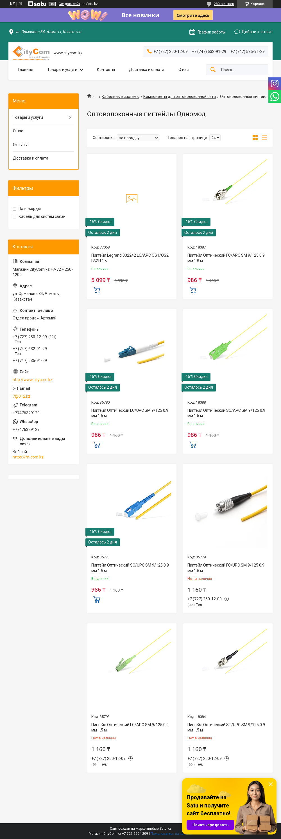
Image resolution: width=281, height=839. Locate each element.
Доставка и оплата (146, 69)
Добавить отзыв (257, 32)
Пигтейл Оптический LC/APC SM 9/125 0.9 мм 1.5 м (130, 727)
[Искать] (213, 70)
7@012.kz (21, 396)
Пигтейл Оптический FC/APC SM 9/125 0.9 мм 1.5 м (226, 258)
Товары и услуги (62, 69)
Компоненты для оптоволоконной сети (179, 96)
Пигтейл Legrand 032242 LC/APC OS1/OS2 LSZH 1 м (130, 258)
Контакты (106, 69)
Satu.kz (165, 829)
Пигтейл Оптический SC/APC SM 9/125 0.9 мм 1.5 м (226, 413)
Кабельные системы (120, 96)
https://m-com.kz (28, 457)
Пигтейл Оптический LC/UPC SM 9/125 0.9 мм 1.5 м (129, 413)
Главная (25, 69)
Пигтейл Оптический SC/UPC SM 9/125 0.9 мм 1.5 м (130, 568)
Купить (96, 289)
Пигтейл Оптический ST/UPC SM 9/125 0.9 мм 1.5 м (226, 727)
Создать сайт (69, 4)
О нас (183, 69)
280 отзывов (224, 4)
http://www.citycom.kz (33, 379)
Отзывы (20, 144)
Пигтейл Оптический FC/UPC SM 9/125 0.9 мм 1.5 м (225, 568)
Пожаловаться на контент (171, 834)
